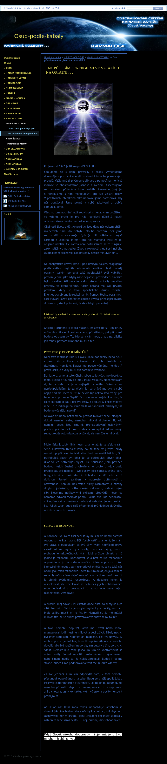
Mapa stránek (33, 8)
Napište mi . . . (11, 174)
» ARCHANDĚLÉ (13, 164)
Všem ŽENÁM (13, 138)
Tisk (58, 8)
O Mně (7, 63)
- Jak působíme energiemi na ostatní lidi (21, 134)
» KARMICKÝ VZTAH (15, 78)
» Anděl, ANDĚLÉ (13, 159)
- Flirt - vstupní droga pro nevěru (21, 129)
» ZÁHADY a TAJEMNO (16, 169)
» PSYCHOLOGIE (74, 57)
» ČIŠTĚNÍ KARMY (13, 154)
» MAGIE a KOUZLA (14, 98)
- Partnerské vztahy (16, 144)
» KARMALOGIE (12, 83)
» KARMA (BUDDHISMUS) (17, 73)
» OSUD (8, 68)
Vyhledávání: (119, 8)
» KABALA (9, 93)
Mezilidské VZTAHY (98, 57)
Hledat (158, 8)
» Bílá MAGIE (11, 103)
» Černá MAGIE (12, 108)
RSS (48, 8)
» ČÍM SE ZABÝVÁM (14, 149)
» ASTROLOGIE (12, 113)
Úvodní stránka (52, 57)
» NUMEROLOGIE (13, 88)
